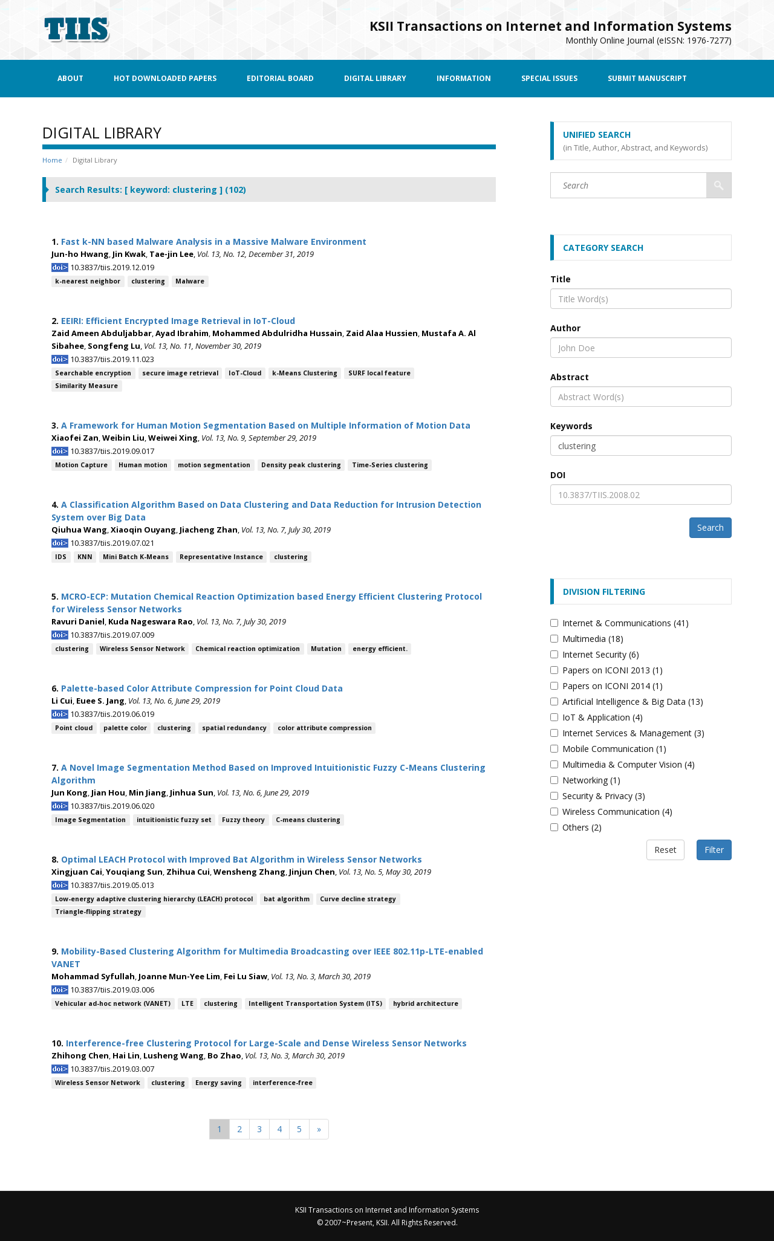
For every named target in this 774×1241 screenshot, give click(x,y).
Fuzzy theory (243, 819)
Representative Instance (221, 556)
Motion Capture (81, 465)
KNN (85, 556)
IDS (61, 556)
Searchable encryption (93, 373)
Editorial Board (280, 78)
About (70, 78)
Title (560, 279)
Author (565, 328)
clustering (148, 281)
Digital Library (375, 78)
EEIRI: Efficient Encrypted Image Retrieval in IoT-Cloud (178, 320)
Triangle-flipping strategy (98, 911)
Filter (714, 849)
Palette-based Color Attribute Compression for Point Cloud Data (202, 688)
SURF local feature (379, 373)
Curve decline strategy (358, 899)
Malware (189, 281)
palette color (125, 728)
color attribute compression (325, 728)
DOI (557, 475)
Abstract (569, 377)
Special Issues (549, 78)
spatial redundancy (234, 728)
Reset (665, 849)
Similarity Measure (86, 385)
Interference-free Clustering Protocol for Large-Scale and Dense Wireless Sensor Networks (266, 1043)
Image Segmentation (90, 819)
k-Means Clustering (304, 373)
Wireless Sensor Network (142, 648)
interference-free (283, 1082)
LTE (187, 1003)
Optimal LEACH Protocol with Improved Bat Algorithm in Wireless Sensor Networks (241, 859)
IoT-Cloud (245, 373)
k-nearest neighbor (87, 281)
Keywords (571, 426)
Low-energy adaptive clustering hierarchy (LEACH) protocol (154, 899)
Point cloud (74, 728)
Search (710, 527)
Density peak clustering (301, 465)
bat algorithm (287, 899)
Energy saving (218, 1082)
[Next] (319, 1129)
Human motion (143, 465)
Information (464, 78)
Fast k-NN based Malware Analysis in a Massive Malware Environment (213, 241)
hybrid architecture (425, 1003)
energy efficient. (380, 648)
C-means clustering (308, 819)
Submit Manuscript (647, 78)
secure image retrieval (180, 373)
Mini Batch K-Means (136, 556)
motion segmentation (214, 465)
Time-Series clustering (390, 465)
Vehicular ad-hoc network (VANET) (113, 1003)
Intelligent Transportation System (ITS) (315, 1003)
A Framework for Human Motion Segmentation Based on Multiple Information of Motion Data (265, 425)
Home (52, 159)
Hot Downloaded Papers (165, 78)
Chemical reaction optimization (247, 648)
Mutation (326, 648)
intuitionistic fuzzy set (174, 819)
